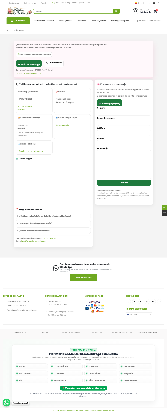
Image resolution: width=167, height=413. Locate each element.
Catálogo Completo (120, 20)
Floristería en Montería (44, 20)
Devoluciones (96, 332)
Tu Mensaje (124, 156)
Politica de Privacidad (148, 332)
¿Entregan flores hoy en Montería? (35, 223)
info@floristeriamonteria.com (28, 73)
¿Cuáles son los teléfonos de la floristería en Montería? (45, 216)
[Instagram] (158, 3)
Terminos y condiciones (122, 332)
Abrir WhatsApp (24, 106)
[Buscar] (116, 11)
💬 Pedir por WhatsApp (29, 64)
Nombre (124, 110)
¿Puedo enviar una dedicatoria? (34, 230)
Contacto (45, 332)
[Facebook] (150, 3)
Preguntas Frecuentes (70, 332)
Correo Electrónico (124, 120)
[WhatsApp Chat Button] (6, 402)
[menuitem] (139, 314)
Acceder (44, 3)
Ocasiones (81, 20)
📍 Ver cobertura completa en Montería (83, 388)
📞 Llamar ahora (54, 62)
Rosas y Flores (65, 20)
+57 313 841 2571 (49, 238)
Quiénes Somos (30, 3)
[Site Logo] (20, 11)
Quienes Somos (19, 332)
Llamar (21, 109)
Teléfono (124, 130)
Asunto (124, 140)
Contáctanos (14, 3)
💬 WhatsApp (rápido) (109, 103)
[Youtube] (154, 3)
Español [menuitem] (133, 314)
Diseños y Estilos (99, 20)
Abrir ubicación (62, 125)
